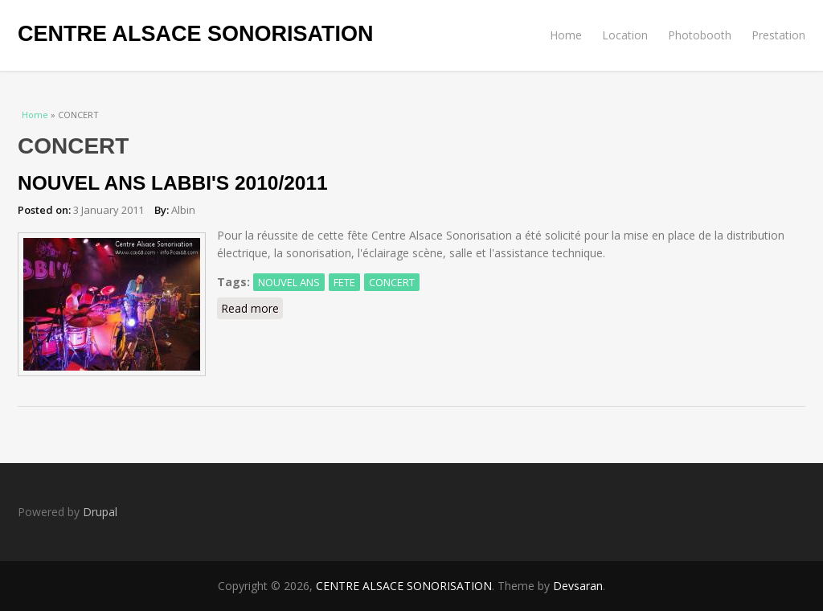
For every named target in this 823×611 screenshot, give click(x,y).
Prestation (778, 35)
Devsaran (578, 585)
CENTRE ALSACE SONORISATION (196, 34)
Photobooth (699, 35)
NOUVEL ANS (289, 282)
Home (566, 35)
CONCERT (392, 282)
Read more (252, 308)
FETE (344, 282)
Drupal (100, 511)
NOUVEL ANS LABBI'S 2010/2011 (173, 183)
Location (625, 35)
